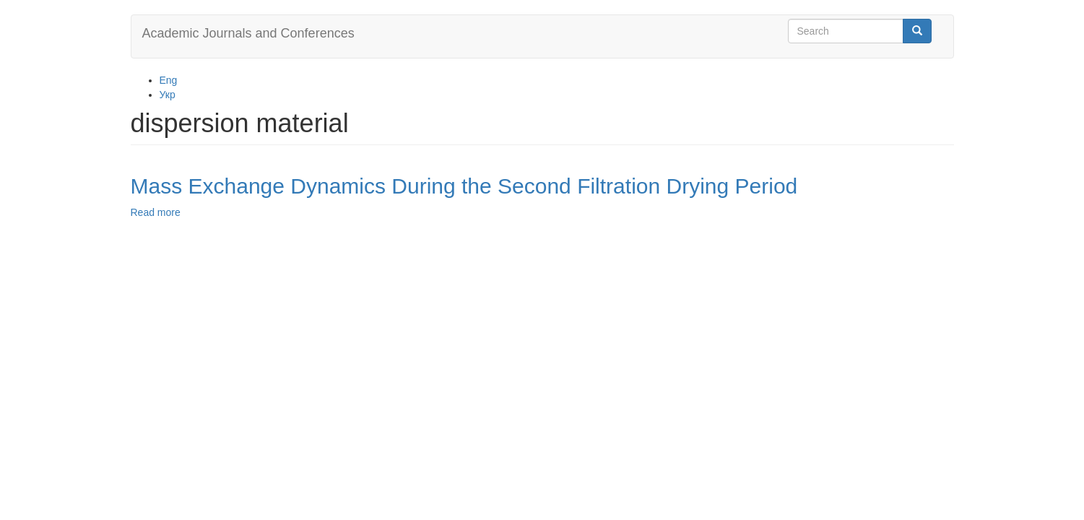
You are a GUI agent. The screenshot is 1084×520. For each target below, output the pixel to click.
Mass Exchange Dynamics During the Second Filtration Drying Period (464, 186)
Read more (156, 212)
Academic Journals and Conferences (248, 33)
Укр (167, 94)
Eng (169, 80)
